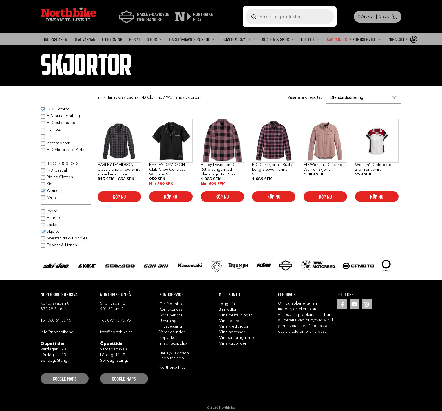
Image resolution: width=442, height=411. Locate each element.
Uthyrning (112, 39)
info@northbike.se (57, 332)
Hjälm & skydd (236, 39)
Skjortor (54, 232)
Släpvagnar (84, 39)
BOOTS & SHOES (62, 164)
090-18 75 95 (119, 321)
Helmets (54, 130)
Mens (52, 197)
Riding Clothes (60, 177)
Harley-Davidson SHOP (189, 39)
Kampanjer (337, 39)
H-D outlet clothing (63, 116)
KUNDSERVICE (364, 39)
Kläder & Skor (275, 39)
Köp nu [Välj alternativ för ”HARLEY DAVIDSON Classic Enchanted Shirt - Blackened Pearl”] (119, 197)
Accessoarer (58, 143)
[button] (65, 378)
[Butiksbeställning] (363, 98)
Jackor (53, 225)
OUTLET (308, 39)
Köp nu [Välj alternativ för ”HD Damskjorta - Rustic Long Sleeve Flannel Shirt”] (273, 197)
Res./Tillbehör (143, 39)
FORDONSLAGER (54, 39)
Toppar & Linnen (62, 245)
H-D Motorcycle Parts (65, 150)
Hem (99, 97)
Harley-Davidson (121, 97)
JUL (50, 136)
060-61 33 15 (59, 321)
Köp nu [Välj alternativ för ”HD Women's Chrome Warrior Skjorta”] (325, 197)
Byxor (52, 211)
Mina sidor (398, 39)
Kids (50, 184)
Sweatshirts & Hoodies (67, 238)
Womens (174, 97)
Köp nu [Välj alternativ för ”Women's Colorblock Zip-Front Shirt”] (376, 197)
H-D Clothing (151, 97)
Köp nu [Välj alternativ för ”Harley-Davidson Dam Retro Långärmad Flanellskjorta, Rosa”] (222, 197)
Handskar (55, 218)
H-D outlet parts (61, 123)
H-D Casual (57, 170)
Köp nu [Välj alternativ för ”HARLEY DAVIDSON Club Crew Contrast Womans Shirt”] (170, 197)
